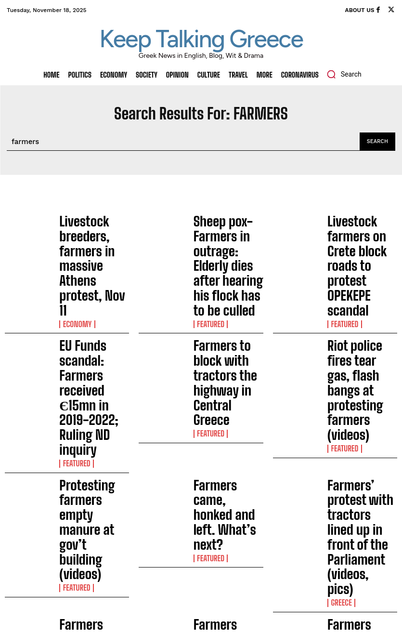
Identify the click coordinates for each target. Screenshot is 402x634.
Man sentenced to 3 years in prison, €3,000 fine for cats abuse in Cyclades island (147, 524)
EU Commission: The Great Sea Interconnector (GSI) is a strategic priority (150, 556)
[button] (342, 74)
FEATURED (207, 253)
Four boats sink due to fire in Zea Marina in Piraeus (148, 585)
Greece (339, 360)
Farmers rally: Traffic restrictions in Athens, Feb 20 (227, 389)
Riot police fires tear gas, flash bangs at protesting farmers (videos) (357, 284)
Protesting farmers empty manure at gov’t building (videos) (93, 336)
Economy (74, 247)
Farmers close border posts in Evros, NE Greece (91, 389)
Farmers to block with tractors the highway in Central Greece (226, 282)
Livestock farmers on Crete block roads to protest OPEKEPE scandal (359, 230)
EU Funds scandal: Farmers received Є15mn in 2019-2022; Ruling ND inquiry (91, 284)
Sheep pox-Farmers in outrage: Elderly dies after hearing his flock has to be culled (227, 230)
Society (71, 407)
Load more (200, 443)
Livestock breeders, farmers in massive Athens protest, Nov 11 (92, 229)
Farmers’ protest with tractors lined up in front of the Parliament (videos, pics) (362, 337)
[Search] (377, 141)
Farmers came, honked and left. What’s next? (228, 335)
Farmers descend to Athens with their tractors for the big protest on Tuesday (357, 390)
